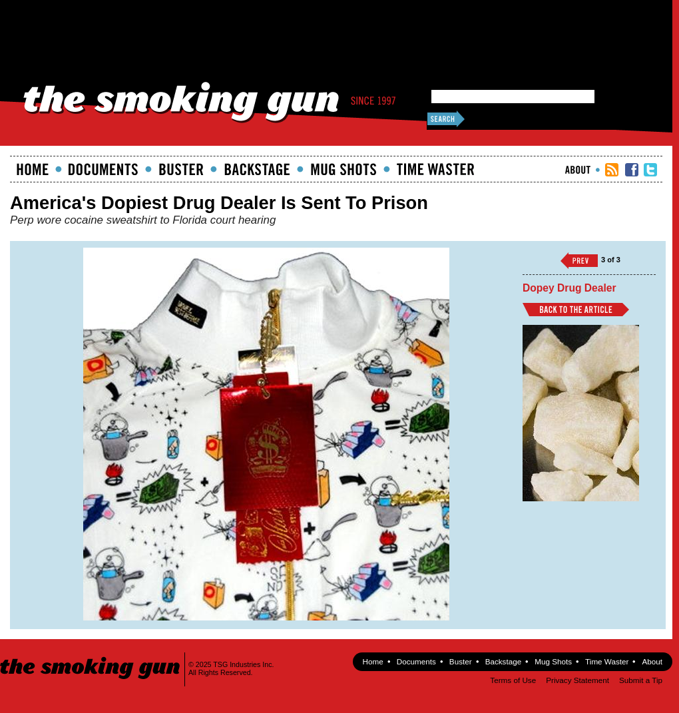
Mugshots (343, 169)
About (577, 170)
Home (33, 169)
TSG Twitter (650, 169)
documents (103, 169)
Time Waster (435, 169)
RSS (611, 169)
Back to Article (576, 309)
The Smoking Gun (91, 656)
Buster (181, 169)
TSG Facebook (631, 169)
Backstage (257, 169)
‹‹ (579, 260)
